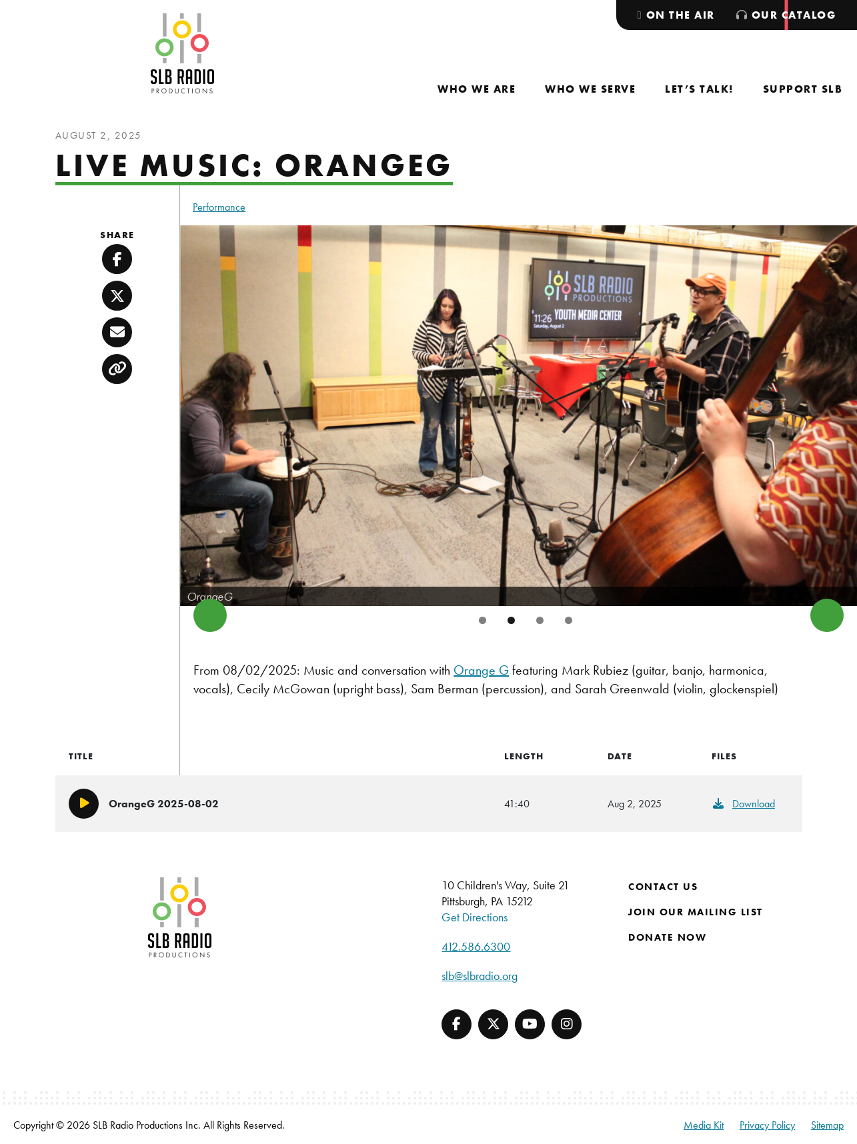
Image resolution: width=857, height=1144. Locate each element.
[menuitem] (476, 89)
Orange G (481, 670)
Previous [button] (210, 615)
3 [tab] (540, 620)
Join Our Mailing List (695, 912)
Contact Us (663, 886)
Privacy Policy (767, 1125)
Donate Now (667, 937)
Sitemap (827, 1125)
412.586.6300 (476, 946)
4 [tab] (568, 620)
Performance (219, 207)
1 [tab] (482, 620)
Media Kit (704, 1125)
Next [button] (827, 615)
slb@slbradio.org (480, 975)
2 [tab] (511, 620)
